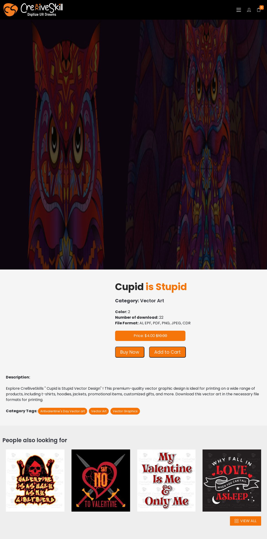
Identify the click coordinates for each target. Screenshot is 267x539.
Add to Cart (167, 352)
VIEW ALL (245, 521)
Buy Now (129, 352)
